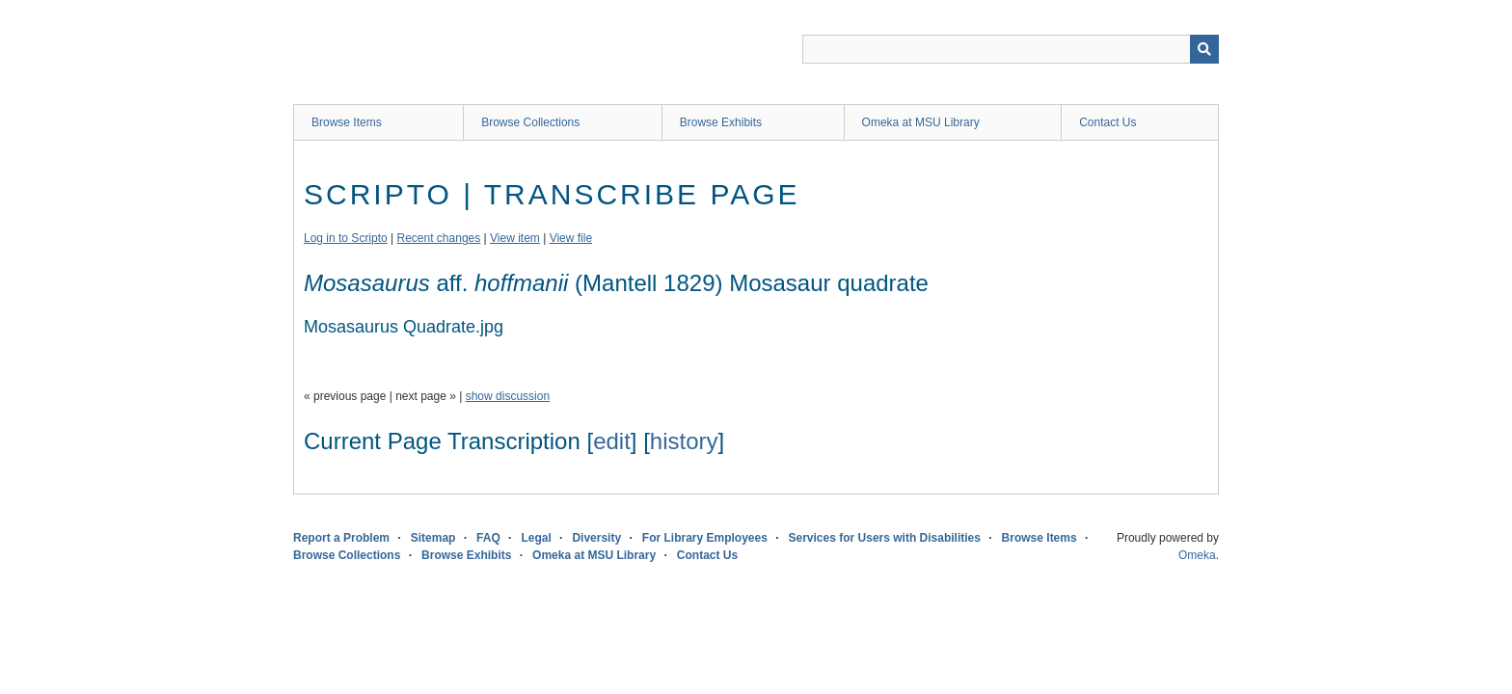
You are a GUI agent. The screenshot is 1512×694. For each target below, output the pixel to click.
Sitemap (433, 538)
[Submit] (1204, 49)
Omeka (1197, 555)
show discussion (508, 396)
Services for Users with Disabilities (885, 538)
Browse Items (346, 122)
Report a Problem (341, 538)
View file (571, 238)
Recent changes (439, 238)
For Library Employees (705, 538)
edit (612, 441)
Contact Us (1107, 122)
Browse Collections (530, 122)
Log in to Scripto (346, 238)
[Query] (1010, 49)
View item (515, 238)
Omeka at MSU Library (921, 122)
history (684, 441)
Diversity (596, 538)
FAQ (488, 538)
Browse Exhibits (721, 122)
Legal (536, 538)
